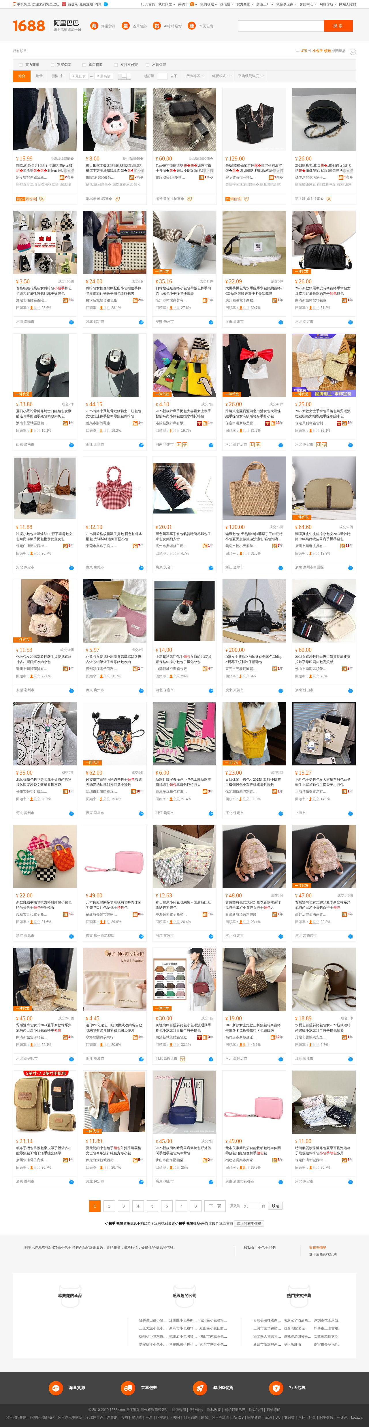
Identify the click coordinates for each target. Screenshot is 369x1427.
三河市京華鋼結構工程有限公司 (277, 1328)
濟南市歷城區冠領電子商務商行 (32, 423)
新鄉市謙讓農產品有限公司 (274, 1344)
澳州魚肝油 (292, 1344)
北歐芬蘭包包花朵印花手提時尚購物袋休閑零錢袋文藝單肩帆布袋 (43, 782)
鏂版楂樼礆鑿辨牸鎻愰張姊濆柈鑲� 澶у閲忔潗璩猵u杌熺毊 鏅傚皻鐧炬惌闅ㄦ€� (253, 168)
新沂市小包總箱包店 (184, 1328)
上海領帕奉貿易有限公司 (311, 792)
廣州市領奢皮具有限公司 (311, 546)
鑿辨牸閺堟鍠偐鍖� (242, 184)
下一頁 (215, 1206)
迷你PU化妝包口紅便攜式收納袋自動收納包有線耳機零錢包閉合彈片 (114, 1027)
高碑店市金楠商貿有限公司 (311, 914)
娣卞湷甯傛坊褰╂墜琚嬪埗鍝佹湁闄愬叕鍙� (311, 177)
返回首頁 (226, 1223)
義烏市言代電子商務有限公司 (32, 914)
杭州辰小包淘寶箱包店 (186, 1336)
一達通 (342, 1417)
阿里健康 (326, 1417)
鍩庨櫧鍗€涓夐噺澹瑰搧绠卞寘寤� (171, 177)
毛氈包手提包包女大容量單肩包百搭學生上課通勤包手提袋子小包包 (323, 782)
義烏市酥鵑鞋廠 (98, 423)
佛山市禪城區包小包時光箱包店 (223, 1336)
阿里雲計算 (220, 1417)
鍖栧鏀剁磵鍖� (98, 184)
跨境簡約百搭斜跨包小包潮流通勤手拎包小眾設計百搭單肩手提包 (183, 1027)
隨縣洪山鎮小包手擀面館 (158, 1320)
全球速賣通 (94, 1417)
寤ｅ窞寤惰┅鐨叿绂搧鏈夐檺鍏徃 (241, 177)
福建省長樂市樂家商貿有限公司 (102, 914)
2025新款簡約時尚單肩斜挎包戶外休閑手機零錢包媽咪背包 (183, 1150)
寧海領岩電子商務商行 (171, 914)
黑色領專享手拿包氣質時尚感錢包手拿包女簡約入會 (183, 536)
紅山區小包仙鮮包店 (215, 1328)
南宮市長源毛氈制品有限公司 (336, 1344)
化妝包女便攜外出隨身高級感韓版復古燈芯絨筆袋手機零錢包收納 (113, 659)
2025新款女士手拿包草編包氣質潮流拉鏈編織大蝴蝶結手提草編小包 (323, 413)
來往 (301, 1417)
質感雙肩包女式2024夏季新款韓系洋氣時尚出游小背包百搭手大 (253, 905)
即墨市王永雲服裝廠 (329, 1328)
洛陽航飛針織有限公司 (171, 423)
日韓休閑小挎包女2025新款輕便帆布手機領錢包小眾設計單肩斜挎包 (253, 782)
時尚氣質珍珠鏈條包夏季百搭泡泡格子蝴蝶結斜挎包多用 (323, 1150)
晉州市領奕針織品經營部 (32, 792)
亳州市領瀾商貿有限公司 (171, 300)
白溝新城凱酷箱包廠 (171, 1037)
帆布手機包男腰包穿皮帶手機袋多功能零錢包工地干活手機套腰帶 (43, 1150)
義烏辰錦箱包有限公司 (171, 792)
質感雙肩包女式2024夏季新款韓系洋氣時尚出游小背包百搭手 (323, 905)
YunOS (238, 1417)
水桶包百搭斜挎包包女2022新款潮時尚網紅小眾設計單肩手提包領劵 (323, 1027)
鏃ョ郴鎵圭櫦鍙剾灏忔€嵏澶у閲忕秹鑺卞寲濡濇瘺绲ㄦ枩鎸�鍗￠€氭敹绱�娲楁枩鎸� (114, 168)
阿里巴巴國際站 (42, 1417)
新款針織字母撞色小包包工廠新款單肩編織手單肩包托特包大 (183, 782)
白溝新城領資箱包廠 (101, 300)
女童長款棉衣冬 (326, 1336)
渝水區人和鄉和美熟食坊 (272, 1336)
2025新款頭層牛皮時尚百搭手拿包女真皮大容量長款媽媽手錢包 (323, 290)
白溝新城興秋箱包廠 (310, 300)
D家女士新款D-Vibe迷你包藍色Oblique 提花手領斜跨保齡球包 (253, 659)
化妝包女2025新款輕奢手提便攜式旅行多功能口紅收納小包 (43, 659)
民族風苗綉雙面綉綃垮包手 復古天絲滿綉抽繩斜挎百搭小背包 (114, 782)
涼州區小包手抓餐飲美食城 (190, 1320)
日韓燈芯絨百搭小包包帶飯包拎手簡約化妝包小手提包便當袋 (183, 290)
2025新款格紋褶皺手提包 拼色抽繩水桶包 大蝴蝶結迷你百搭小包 (114, 536)
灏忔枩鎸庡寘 (122, 184)
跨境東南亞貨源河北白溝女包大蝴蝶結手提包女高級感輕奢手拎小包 (253, 413)
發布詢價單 (317, 1247)
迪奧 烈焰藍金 (294, 1328)
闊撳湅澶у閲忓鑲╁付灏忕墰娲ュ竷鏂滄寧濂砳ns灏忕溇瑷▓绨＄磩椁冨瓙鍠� (44, 168)
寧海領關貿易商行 (100, 1037)
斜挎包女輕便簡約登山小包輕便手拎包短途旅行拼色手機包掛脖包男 (113, 290)
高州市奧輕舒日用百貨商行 (171, 546)
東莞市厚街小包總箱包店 (218, 1344)
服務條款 (196, 1410)
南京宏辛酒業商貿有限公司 (304, 1320)
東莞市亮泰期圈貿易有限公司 (241, 669)
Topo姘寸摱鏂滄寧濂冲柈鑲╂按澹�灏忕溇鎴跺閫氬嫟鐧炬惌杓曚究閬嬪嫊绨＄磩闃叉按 (184, 168)
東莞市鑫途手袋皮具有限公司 (102, 546)
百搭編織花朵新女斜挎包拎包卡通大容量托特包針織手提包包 (43, 290)
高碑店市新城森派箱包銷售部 (241, 1037)
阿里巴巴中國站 (70, 1417)
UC (278, 1417)
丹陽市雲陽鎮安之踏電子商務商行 (311, 1037)
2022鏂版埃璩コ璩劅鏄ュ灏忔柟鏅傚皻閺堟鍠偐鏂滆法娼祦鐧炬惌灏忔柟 (323, 168)
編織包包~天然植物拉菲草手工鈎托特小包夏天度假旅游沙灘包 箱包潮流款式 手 (254, 537)
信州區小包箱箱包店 (215, 1320)
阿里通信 (254, 1417)
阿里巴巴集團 (16, 1417)
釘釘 (312, 1417)
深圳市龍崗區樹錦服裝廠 (102, 792)
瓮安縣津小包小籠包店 (156, 1344)
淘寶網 (112, 1417)
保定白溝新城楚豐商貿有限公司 (241, 423)
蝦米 (204, 1417)
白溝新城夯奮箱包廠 (171, 669)
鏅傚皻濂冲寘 (305, 184)
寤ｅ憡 (69, 171)
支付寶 (289, 1417)
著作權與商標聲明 (154, 1410)
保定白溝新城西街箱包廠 (32, 546)
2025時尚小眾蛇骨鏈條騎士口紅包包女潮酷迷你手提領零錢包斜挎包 (113, 413)
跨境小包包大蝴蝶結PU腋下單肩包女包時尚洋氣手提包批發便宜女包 (44, 536)
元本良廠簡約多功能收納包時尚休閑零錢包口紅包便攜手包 (113, 905)
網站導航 (273, 1410)
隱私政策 (214, 1410)
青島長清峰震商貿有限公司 (274, 1320)
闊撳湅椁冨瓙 (48, 184)
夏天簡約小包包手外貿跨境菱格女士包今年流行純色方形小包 (113, 1150)
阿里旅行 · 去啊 (168, 1417)
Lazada (356, 1417)
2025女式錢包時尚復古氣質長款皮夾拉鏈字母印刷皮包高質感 (323, 659)
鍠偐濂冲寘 (326, 184)
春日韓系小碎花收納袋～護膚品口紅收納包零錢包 (183, 905)
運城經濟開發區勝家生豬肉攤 (306, 1336)
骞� (69, 177)
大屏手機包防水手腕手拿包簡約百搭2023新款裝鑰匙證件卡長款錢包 (254, 290)
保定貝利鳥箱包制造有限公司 (311, 423)
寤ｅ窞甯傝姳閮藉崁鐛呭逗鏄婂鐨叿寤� (32, 177)
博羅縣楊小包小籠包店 (186, 1344)
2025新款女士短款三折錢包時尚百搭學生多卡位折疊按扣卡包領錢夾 (253, 1027)
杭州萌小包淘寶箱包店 (156, 1336)
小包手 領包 (267, 1247)
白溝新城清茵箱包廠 (241, 914)
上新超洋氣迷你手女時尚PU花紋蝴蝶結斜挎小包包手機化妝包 (184, 659)
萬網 (268, 1417)
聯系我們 (256, 1410)
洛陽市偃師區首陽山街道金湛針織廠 (32, 300)
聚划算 (137, 1417)
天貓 (124, 1417)
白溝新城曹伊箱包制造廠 (32, 1037)
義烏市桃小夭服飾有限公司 (241, 546)
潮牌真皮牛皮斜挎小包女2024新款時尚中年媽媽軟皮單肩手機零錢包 (323, 536)
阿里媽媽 (190, 1417)
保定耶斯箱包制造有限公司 (241, 792)
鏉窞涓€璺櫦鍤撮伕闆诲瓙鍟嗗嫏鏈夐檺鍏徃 (102, 177)
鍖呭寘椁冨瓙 (26, 184)
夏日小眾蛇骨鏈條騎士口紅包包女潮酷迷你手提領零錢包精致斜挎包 (43, 413)
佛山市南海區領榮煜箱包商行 (311, 669)
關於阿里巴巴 (235, 1410)
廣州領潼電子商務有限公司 (241, 300)
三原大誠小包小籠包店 (156, 1328)
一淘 (149, 1417)
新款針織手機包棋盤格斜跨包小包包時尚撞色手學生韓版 (43, 905)
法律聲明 (179, 1410)
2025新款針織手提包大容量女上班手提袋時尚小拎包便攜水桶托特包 (183, 413)
